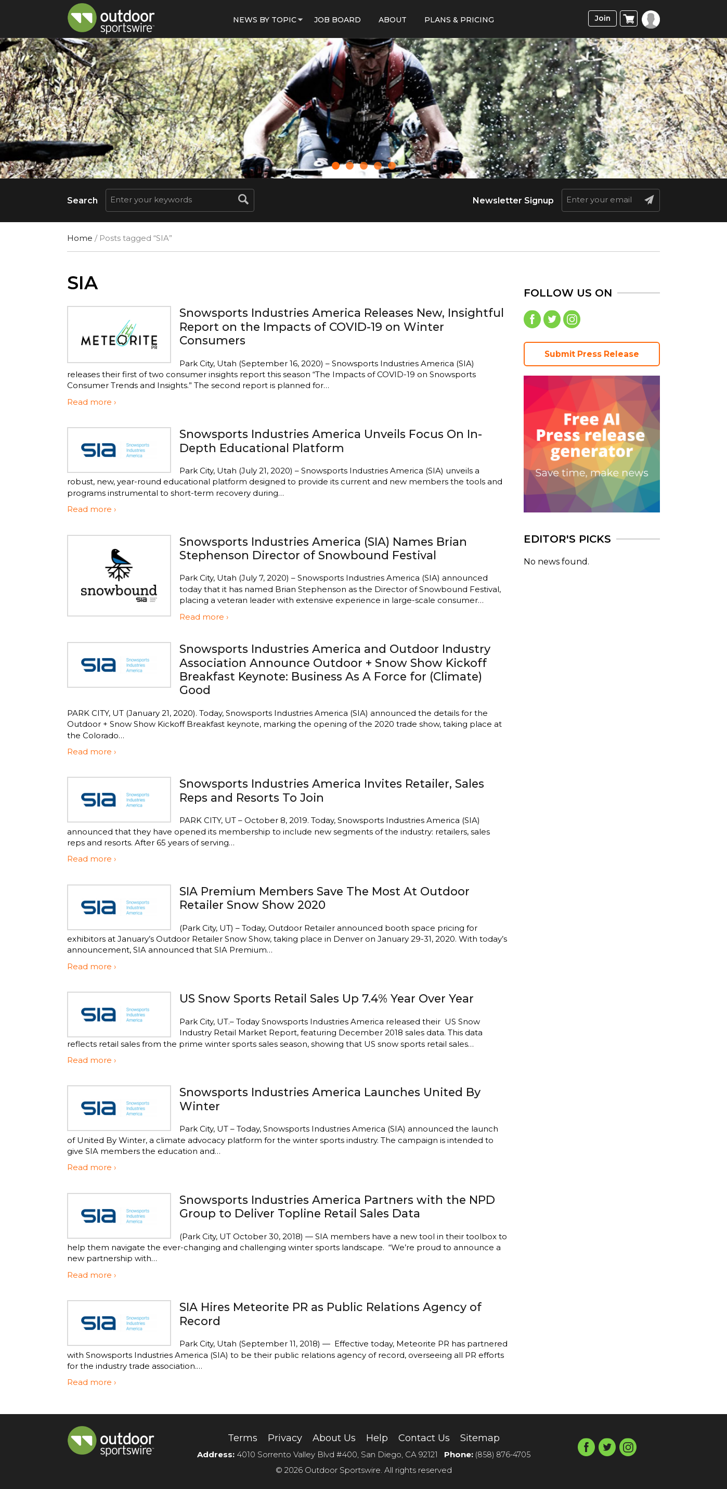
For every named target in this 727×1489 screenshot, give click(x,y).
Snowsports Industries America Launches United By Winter (343, 1098)
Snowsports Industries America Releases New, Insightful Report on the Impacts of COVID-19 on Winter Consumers (331, 326)
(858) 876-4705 (503, 1454)
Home (80, 238)
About (393, 19)
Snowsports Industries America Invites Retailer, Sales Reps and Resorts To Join (328, 790)
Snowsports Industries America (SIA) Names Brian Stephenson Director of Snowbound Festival (337, 548)
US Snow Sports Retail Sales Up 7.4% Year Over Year (340, 998)
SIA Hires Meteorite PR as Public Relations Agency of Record (339, 1313)
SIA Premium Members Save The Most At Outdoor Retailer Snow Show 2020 (338, 897)
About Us (331, 1437)
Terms (232, 1437)
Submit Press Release (592, 356)
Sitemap (489, 1437)
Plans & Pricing (459, 19)
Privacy (278, 1437)
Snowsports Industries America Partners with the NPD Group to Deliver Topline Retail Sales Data (335, 1206)
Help (378, 1437)
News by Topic (264, 19)
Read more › (91, 402)
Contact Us (428, 1437)
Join (601, 19)
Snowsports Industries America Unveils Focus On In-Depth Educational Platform (334, 440)
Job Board (337, 19)
